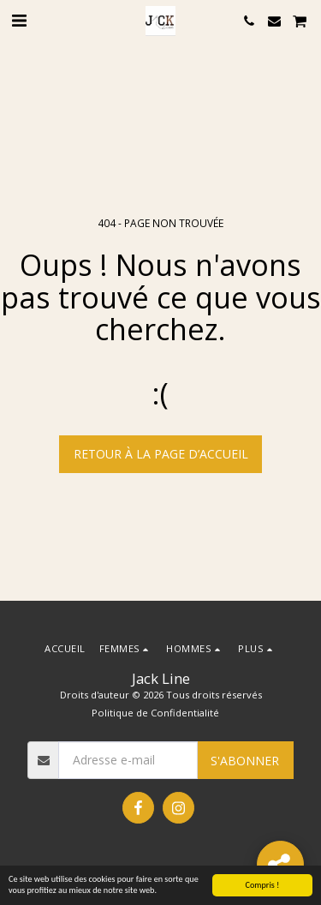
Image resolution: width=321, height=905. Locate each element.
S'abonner (245, 760)
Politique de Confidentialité (155, 712)
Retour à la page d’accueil (161, 454)
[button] (18, 20)
